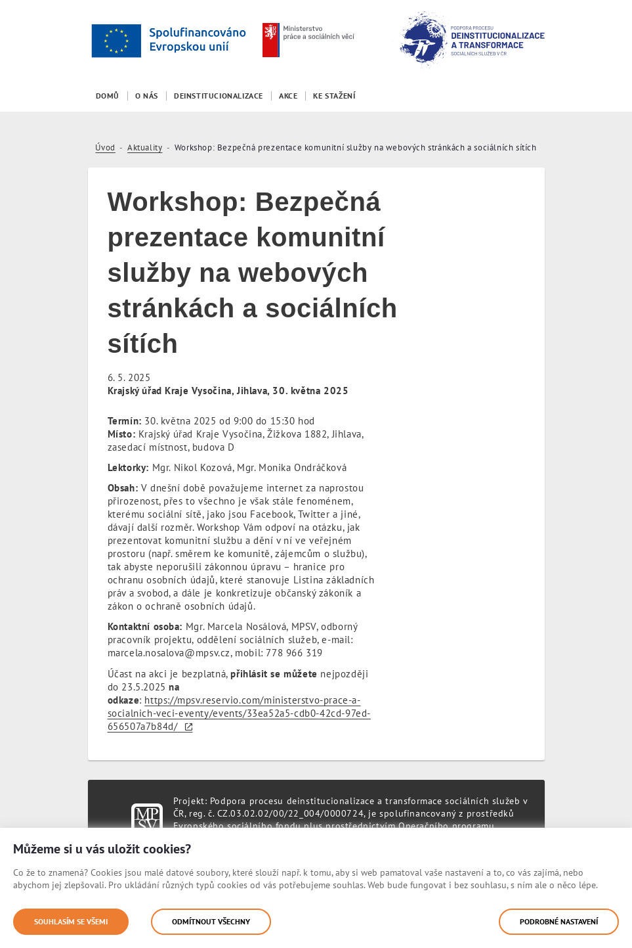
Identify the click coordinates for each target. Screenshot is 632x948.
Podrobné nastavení (559, 921)
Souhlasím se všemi (71, 921)
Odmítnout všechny (211, 921)
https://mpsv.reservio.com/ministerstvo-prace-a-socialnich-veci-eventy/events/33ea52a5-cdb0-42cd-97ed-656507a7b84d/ (239, 713)
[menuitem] (107, 96)
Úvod (105, 147)
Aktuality (144, 147)
